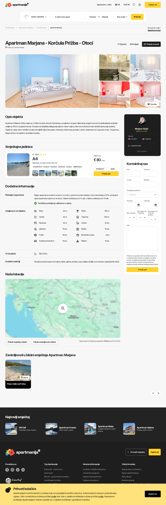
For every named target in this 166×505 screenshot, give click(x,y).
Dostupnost (100, 169)
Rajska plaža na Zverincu (131, 469)
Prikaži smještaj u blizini (17, 342)
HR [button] (117, 5)
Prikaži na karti (151, 44)
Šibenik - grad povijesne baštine (56, 477)
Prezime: (147, 169)
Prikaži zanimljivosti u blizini (44, 342)
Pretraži (137, 17)
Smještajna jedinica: (133, 190)
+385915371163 (134, 146)
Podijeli (134, 44)
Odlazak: (147, 201)
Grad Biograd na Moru (52, 480)
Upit (128, 225)
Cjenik (113, 169)
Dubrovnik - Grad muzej (53, 469)
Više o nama (142, 151)
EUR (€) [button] (127, 5)
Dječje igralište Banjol (130, 473)
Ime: (128, 169)
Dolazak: (130, 201)
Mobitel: (147, 180)
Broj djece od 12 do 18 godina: (152, 213)
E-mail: (129, 180)
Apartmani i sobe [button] (104, 5)
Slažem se (152, 494)
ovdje (53, 496)
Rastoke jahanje (128, 480)
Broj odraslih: (131, 212)
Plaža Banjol (126, 477)
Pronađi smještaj (136, 452)
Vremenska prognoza (91, 473)
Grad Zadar (48, 473)
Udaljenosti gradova (90, 480)
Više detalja (77, 167)
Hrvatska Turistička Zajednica (94, 469)
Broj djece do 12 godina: (142, 212)
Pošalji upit (106, 174)
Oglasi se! (153, 5)
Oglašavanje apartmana (92, 477)
